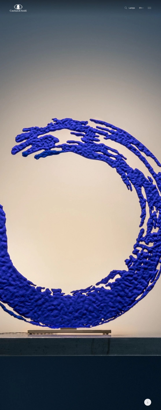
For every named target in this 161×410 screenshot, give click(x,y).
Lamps (130, 8)
